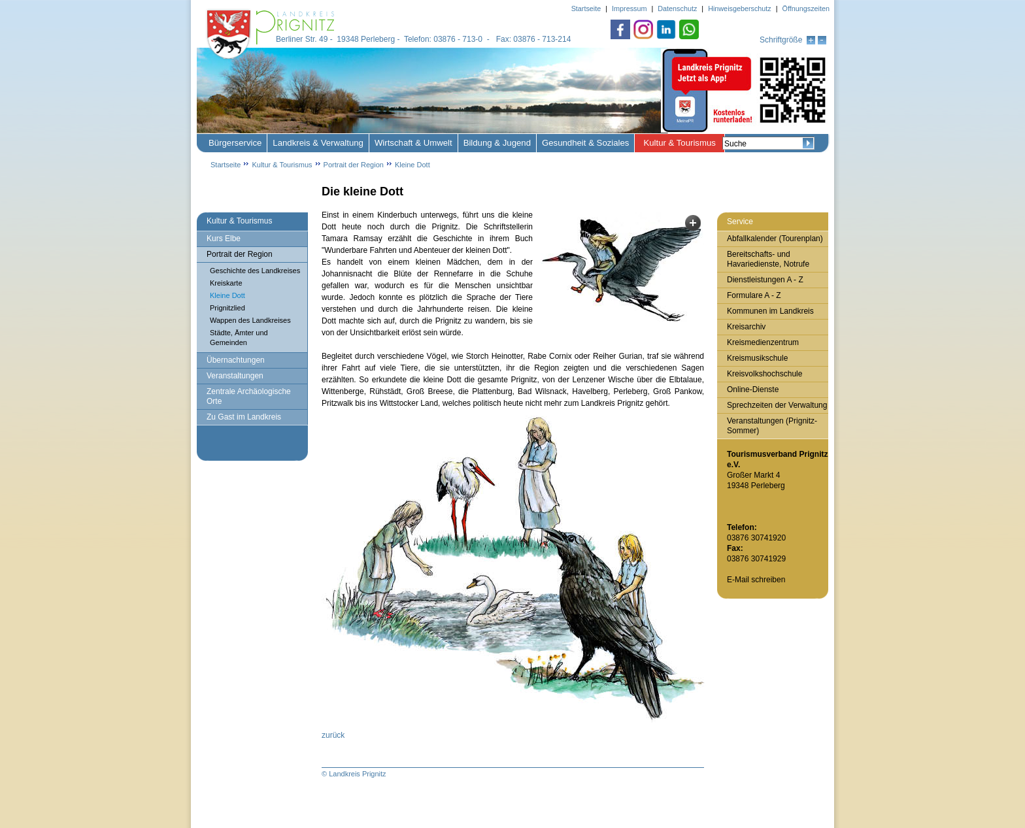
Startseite (225, 165)
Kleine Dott (412, 165)
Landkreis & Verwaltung (318, 143)
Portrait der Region (354, 165)
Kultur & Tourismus (679, 143)
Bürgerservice (235, 143)
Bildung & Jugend (497, 143)
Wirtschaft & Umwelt (413, 143)
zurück (333, 735)
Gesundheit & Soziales (585, 143)
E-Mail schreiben (756, 579)
